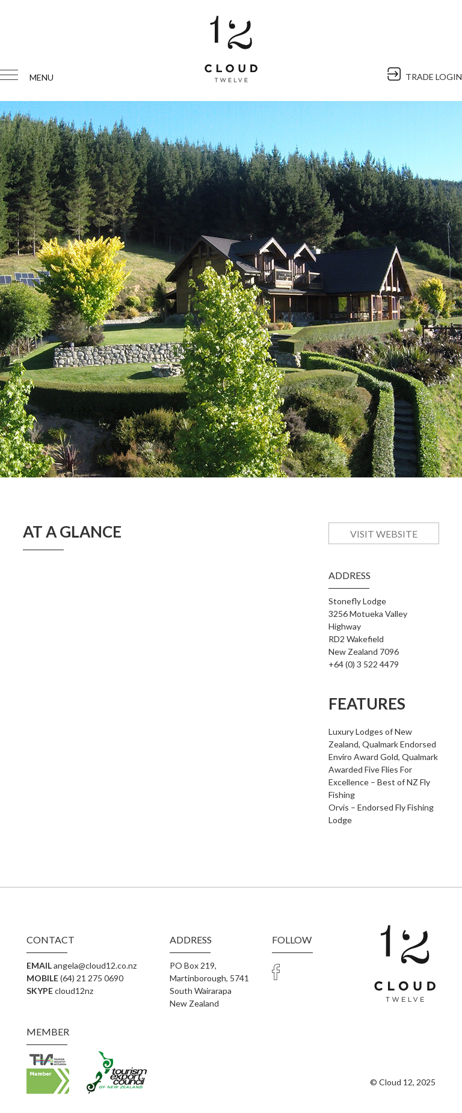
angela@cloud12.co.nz (95, 965)
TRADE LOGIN (433, 76)
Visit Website (383, 534)
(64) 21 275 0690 (91, 978)
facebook (276, 971)
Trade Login (296, 971)
